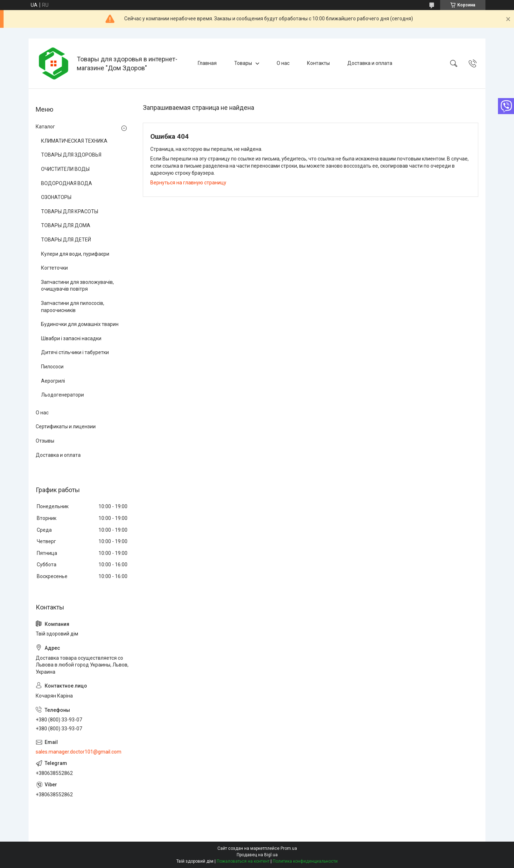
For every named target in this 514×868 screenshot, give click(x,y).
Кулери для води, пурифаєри (75, 254)
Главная (207, 63)
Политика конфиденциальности (305, 861)
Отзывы (45, 441)
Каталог (45, 126)
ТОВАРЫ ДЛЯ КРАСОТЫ (69, 211)
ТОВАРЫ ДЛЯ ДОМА (65, 225)
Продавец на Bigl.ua (257, 854)
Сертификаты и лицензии (66, 426)
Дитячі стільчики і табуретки (75, 352)
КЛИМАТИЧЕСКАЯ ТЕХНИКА (74, 141)
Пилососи (52, 366)
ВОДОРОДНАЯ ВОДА (66, 183)
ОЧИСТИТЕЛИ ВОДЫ (65, 169)
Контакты (318, 63)
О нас (283, 63)
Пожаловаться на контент (243, 861)
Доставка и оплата (369, 63)
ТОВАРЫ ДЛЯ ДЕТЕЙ (66, 239)
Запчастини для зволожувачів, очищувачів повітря (77, 285)
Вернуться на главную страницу (188, 182)
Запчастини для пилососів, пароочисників (72, 306)
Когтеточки (54, 268)
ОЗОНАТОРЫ (56, 197)
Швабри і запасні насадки (71, 338)
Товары (243, 63)
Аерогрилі (53, 381)
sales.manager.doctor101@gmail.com (78, 752)
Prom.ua (289, 848)
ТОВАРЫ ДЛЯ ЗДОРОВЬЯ (71, 155)
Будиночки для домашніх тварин (80, 324)
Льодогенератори (62, 395)
